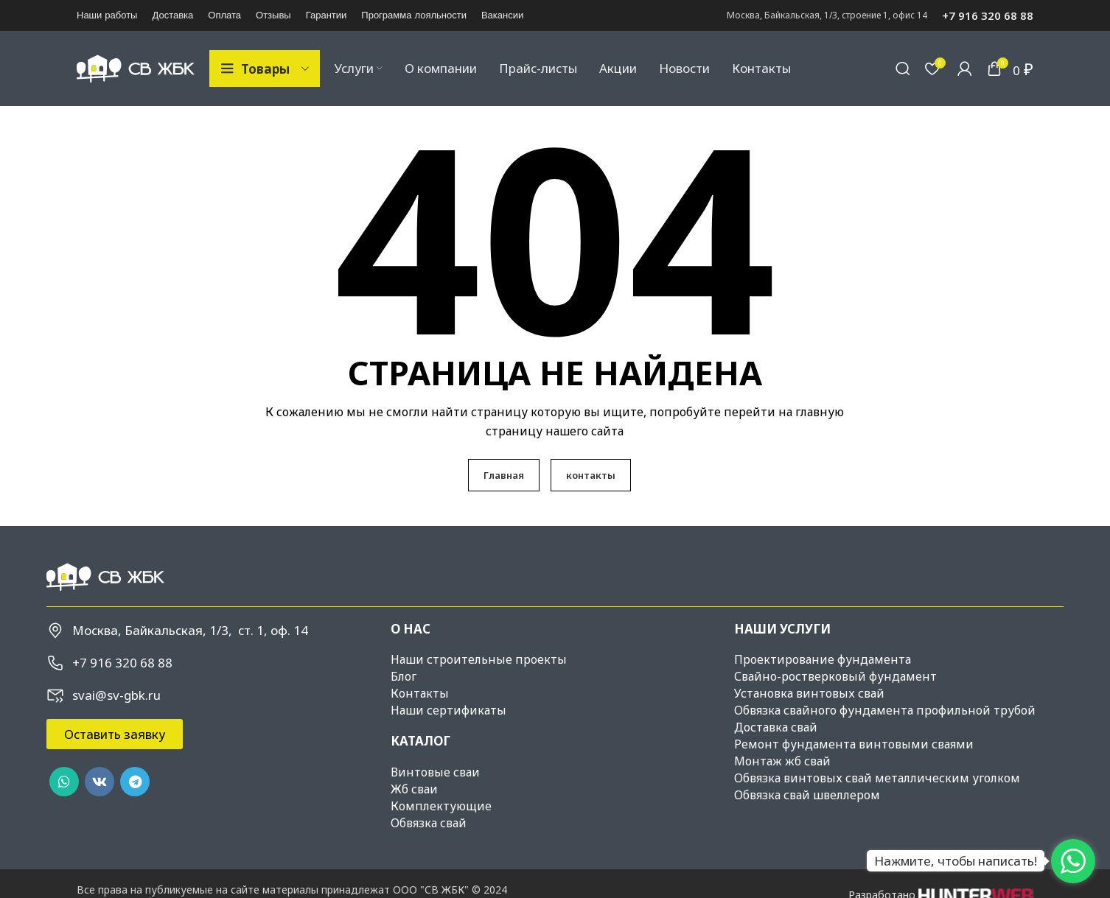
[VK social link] (99, 783)
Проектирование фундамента (822, 661)
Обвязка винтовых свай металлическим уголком (877, 779)
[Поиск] (903, 69)
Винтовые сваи (435, 773)
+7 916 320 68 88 (987, 15)
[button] (114, 735)
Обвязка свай (429, 823)
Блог (403, 678)
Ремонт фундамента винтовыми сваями (854, 745)
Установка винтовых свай (809, 695)
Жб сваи (414, 790)
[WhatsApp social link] (64, 783)
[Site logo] (136, 68)
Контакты (420, 695)
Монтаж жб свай (782, 762)
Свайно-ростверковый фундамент (835, 678)
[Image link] (105, 577)
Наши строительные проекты (479, 661)
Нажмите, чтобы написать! (955, 860)
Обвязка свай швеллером (807, 796)
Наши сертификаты (448, 712)
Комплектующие (441, 807)
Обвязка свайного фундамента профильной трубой (885, 712)
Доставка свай (775, 728)
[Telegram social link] (135, 783)
